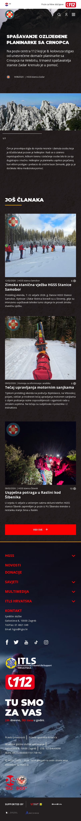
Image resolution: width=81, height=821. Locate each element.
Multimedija (17, 591)
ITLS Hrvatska (18, 601)
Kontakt (13, 610)
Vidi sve (40, 529)
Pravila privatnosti (15, 737)
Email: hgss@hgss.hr (16, 629)
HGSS (9, 555)
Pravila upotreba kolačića (43, 737)
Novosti (13, 565)
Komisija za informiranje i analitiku (34, 383)
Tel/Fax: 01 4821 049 (16, 625)
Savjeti (11, 582)
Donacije (13, 572)
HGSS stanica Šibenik (28, 488)
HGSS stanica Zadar (35, 76)
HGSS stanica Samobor (29, 280)
